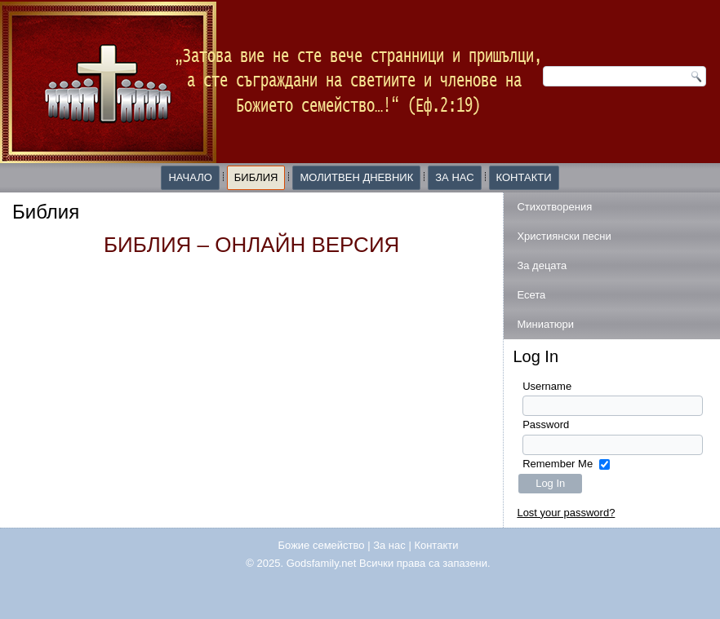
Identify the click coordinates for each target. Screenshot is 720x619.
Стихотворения (554, 207)
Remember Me (557, 464)
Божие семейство (321, 545)
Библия (256, 177)
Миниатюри (545, 324)
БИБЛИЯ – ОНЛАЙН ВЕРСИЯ (251, 244)
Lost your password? (566, 512)
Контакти (524, 177)
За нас (454, 177)
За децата (542, 265)
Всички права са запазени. (425, 563)
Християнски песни (564, 236)
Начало (189, 177)
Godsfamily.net (322, 563)
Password (545, 424)
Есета (531, 295)
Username (546, 386)
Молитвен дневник (356, 177)
